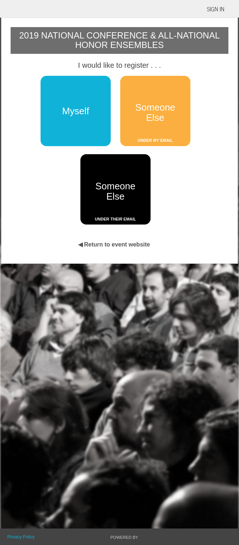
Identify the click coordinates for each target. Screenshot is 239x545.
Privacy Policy (21, 537)
